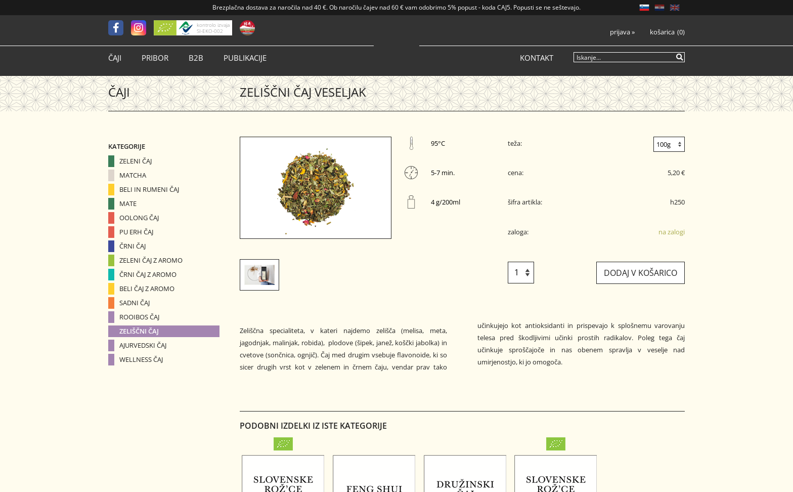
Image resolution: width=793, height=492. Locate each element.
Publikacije (245, 58)
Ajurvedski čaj (142, 345)
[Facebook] (119, 27)
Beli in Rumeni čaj (149, 189)
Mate (128, 203)
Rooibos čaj (139, 316)
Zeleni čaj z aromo (151, 260)
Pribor (155, 58)
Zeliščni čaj (139, 331)
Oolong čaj (139, 217)
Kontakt (536, 58)
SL (644, 7)
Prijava (622, 32)
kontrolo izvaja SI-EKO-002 (213, 27)
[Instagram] (142, 27)
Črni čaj (132, 246)
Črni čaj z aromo (148, 274)
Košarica (662, 32)
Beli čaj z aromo (146, 288)
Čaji (114, 58)
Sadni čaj (134, 302)
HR (659, 7)
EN (675, 7)
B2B (196, 58)
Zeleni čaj (135, 161)
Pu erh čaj (136, 231)
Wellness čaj (141, 359)
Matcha (132, 175)
